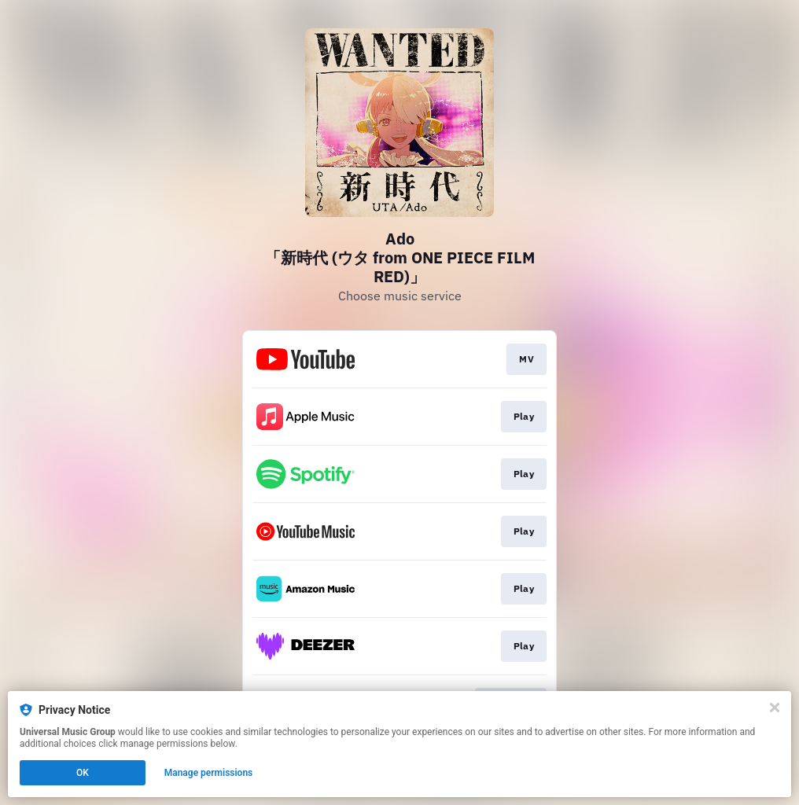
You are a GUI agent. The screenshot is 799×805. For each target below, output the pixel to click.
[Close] (774, 707)
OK (82, 772)
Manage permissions (208, 772)
